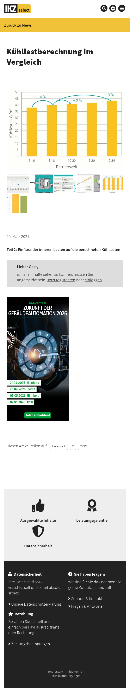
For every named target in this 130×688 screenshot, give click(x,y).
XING (83, 446)
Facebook (59, 446)
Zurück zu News (18, 25)
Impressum (55, 671)
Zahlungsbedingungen (29, 643)
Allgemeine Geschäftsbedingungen (65, 673)
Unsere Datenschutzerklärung (34, 604)
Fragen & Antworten (86, 606)
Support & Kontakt (85, 598)
